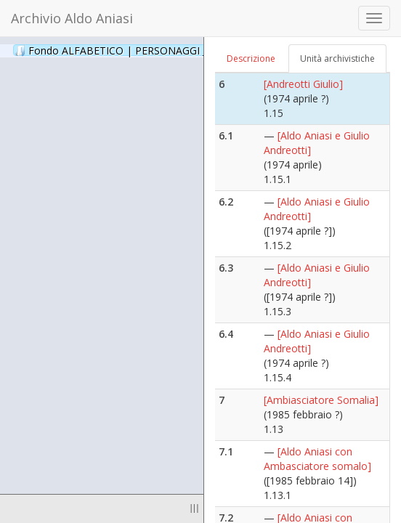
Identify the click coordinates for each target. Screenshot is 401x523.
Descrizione (251, 58)
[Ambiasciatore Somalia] (321, 400)
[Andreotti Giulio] (303, 84)
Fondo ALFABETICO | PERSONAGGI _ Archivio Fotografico (176, 50)
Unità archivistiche (337, 58)
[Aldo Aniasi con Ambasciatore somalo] (317, 459)
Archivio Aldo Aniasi (72, 18)
